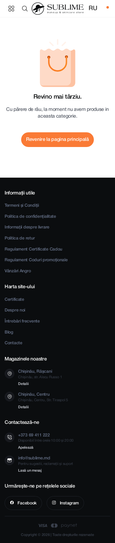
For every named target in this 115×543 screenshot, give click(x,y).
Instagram (69, 503)
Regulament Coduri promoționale (36, 260)
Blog (9, 332)
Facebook (27, 503)
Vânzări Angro (18, 271)
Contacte (13, 343)
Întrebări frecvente (22, 321)
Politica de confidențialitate (30, 217)
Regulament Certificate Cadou (33, 249)
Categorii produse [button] (11, 8)
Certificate (14, 300)
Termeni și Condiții (22, 206)
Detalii (23, 384)
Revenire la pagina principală (57, 140)
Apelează (25, 447)
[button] (26, 8)
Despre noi (15, 310)
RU (93, 8)
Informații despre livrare (27, 227)
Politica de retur (20, 238)
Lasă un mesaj (30, 470)
